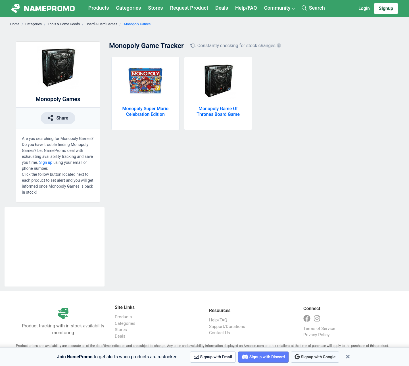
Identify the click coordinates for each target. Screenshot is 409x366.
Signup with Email (213, 356)
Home (14, 24)
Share (58, 118)
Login (364, 8)
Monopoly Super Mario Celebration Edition (145, 111)
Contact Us (219, 332)
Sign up (45, 162)
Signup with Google (315, 356)
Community (277, 8)
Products (98, 8)
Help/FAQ (246, 8)
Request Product (189, 8)
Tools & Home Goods (64, 24)
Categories (128, 8)
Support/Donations (227, 326)
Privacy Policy (316, 334)
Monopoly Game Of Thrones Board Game (218, 111)
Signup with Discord (263, 356)
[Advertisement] (55, 246)
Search (313, 8)
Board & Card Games (101, 24)
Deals (221, 8)
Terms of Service (319, 328)
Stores (155, 8)
